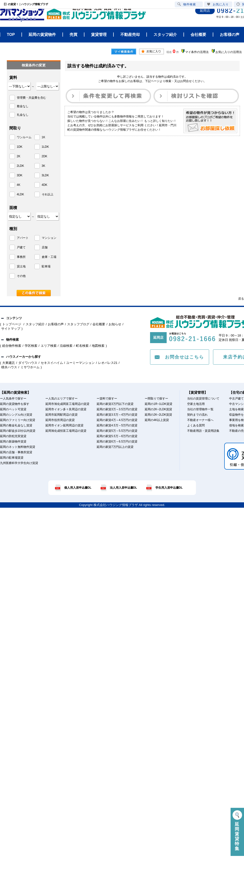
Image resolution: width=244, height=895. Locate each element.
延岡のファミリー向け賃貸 (17, 420)
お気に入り (218, 4)
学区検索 (31, 345)
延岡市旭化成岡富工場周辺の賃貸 (67, 404)
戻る (241, 298)
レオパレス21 (107, 363)
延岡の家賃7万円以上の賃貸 (115, 447)
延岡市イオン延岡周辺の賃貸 (64, 425)
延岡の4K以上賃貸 (157, 420)
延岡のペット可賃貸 (13, 409)
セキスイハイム (52, 363)
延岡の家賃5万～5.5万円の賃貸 (117, 430)
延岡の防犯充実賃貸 (13, 436)
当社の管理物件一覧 (200, 409)
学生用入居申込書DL (169, 487)
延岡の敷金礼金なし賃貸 (16, 425)
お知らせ (115, 324)
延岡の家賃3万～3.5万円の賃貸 (117, 409)
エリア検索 (49, 345)
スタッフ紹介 (35, 324)
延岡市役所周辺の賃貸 (60, 420)
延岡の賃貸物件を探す (14, 404)
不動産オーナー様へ (200, 420)
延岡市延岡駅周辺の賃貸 (61, 414)
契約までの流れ (197, 414)
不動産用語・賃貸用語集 (203, 430)
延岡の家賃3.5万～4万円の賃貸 (117, 414)
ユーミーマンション (80, 363)
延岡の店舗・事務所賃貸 (16, 452)
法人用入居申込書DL (123, 487)
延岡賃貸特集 (237, 830)
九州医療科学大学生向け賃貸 (19, 463)
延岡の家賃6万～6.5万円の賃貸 (117, 441)
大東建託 (8, 363)
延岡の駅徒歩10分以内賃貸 (17, 430)
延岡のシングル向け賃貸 (16, 414)
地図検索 (98, 345)
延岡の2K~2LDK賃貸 (158, 409)
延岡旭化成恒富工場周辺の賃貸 (65, 430)
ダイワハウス (27, 363)
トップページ (12, 324)
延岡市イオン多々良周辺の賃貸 (65, 409)
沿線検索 (66, 345)
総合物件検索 (11, 345)
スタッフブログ (78, 324)
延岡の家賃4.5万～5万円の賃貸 (117, 425)
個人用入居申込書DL (78, 487)
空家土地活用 (196, 404)
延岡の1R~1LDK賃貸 (158, 404)
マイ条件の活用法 (197, 52)
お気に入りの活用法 (228, 52)
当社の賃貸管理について (203, 398)
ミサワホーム (30, 367)
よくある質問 (196, 425)
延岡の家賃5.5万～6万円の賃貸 (117, 436)
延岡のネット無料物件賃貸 (17, 447)
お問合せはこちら (184, 357)
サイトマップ (10, 328)
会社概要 (98, 324)
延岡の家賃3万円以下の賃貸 (115, 404)
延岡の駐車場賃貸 (11, 457)
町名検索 (82, 345)
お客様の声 (56, 324)
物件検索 (186, 4)
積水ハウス (9, 367)
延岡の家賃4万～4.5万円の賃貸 (117, 420)
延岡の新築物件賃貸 (13, 441)
